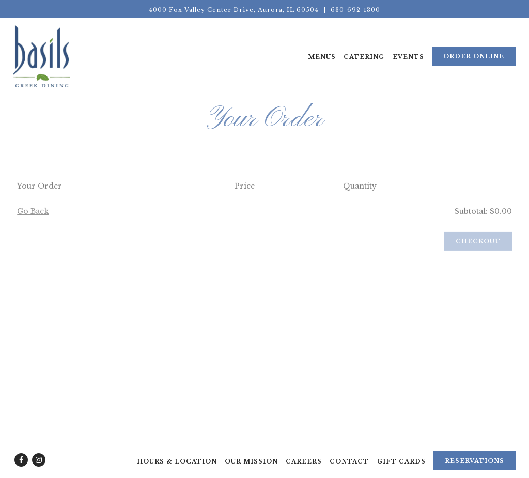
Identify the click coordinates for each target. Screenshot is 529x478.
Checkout (478, 242)
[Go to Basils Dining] (234, 10)
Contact (349, 461)
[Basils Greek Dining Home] (41, 56)
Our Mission (251, 461)
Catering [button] (364, 56)
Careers (304, 461)
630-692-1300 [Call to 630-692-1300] (355, 10)
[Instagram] (38, 460)
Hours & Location (177, 461)
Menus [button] (322, 56)
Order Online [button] (473, 56)
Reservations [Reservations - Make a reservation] (474, 461)
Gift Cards (401, 461)
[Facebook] (21, 460)
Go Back (33, 213)
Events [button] (408, 56)
